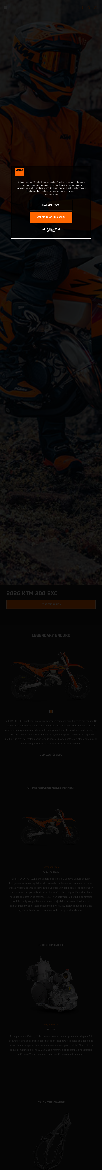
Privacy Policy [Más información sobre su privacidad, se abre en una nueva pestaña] (48, 194)
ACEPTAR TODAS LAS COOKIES (51, 217)
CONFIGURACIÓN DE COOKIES (51, 230)
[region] (51, 202)
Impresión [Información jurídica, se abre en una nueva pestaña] (55, 194)
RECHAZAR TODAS (51, 205)
